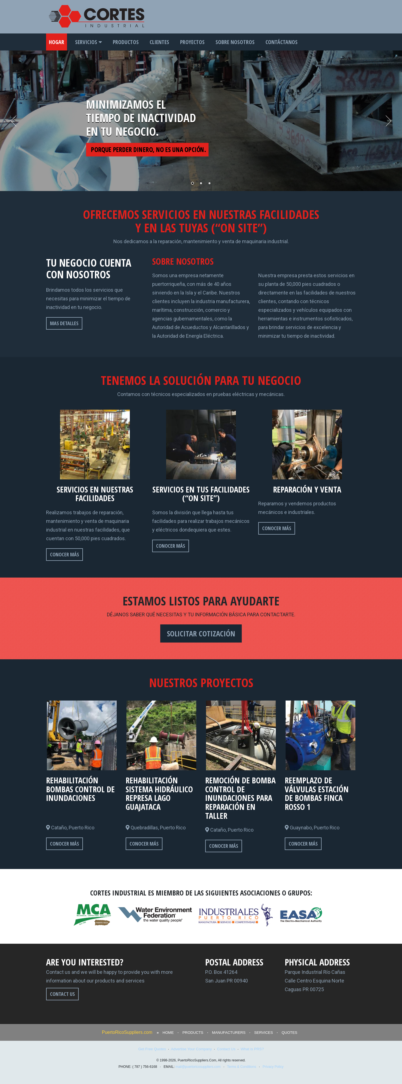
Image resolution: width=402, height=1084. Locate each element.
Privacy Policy (273, 1067)
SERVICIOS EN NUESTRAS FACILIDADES (95, 494)
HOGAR (56, 42)
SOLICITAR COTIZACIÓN (201, 633)
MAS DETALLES (64, 323)
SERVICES (263, 1032)
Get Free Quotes (152, 1049)
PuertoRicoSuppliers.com (127, 1032)
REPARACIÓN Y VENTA (307, 489)
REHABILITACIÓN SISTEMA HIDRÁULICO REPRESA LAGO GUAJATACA (159, 793)
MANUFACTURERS (228, 1032)
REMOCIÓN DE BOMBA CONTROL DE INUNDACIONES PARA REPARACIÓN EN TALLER (240, 798)
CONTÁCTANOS (281, 42)
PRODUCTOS (126, 42)
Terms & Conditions (241, 1067)
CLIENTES (159, 42)
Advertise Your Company (191, 1049)
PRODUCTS (192, 1032)
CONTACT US (62, 994)
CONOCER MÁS (64, 554)
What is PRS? (252, 1049)
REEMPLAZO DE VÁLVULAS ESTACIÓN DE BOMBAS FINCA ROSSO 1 (317, 793)
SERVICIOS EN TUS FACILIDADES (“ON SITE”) (201, 494)
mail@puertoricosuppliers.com (198, 1067)
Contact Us (226, 1049)
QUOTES (289, 1032)
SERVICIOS (88, 42)
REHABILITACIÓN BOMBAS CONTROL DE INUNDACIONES (80, 789)
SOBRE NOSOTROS (235, 42)
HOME (168, 1032)
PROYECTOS (192, 42)
